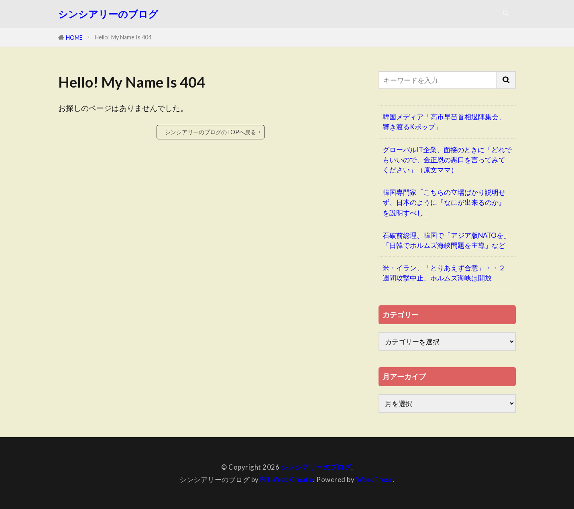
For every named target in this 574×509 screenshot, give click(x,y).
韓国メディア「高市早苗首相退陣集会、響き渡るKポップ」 (444, 121)
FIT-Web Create (286, 479)
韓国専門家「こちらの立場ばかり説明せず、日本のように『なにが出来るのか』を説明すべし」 (444, 202)
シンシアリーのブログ (108, 14)
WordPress (375, 479)
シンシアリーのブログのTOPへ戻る (210, 132)
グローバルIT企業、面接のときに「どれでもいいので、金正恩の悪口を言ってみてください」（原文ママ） (447, 159)
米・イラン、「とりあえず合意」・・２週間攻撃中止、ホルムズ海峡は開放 (444, 273)
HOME (74, 37)
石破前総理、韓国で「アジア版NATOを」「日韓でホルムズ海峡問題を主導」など (446, 240)
